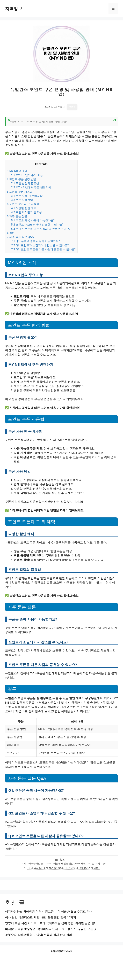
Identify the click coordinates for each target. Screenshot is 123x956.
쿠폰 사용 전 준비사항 (26, 196)
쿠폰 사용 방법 (22, 200)
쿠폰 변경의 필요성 (25, 183)
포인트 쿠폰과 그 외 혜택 (23, 204)
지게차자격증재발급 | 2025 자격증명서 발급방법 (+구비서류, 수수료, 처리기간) (63, 863)
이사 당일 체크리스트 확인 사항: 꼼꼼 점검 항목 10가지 (40, 917)
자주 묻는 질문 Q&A (20, 237)
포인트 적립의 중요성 (26, 212)
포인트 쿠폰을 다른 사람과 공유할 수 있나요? (40, 229)
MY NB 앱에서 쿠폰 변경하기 (31, 187)
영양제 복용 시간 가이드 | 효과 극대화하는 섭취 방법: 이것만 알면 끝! (50, 923)
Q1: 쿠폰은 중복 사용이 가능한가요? (35, 241)
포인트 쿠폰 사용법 (20, 191)
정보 (62, 859)
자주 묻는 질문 (17, 216)
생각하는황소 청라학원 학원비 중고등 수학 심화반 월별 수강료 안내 (48, 911)
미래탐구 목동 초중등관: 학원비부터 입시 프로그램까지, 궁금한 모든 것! (51, 929)
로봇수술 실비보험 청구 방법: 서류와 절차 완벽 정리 (38, 935)
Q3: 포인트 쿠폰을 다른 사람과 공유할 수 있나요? (43, 249)
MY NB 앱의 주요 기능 (27, 175)
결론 (11, 233)
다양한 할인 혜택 (23, 208)
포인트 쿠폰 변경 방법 (21, 179)
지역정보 (13, 8)
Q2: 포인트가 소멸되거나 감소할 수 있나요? (40, 245)
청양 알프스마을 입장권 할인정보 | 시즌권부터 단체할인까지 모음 (63, 867)
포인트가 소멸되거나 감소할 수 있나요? (37, 224)
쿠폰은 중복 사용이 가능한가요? (33, 220)
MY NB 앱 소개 (17, 171)
